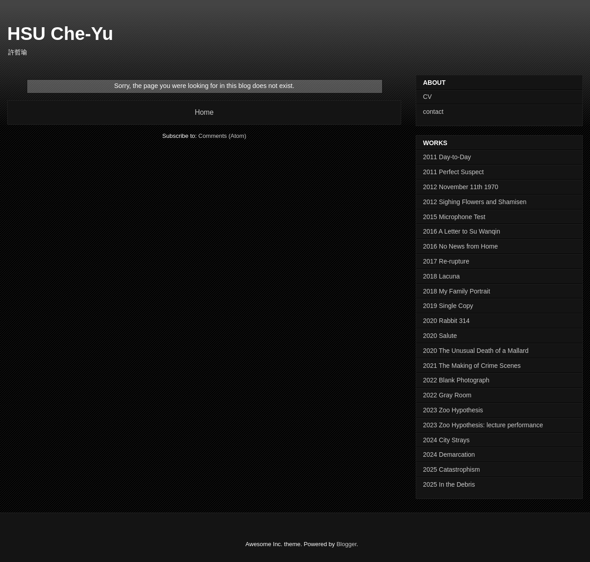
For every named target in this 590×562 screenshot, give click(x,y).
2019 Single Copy (448, 305)
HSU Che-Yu (60, 34)
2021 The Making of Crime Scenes (472, 365)
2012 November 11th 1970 (460, 187)
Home (204, 112)
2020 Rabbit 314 (446, 320)
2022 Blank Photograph (456, 380)
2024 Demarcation (449, 454)
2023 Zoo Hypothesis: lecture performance (483, 425)
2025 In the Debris (449, 484)
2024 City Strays (446, 440)
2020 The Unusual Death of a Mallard (475, 350)
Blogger (346, 544)
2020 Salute (440, 335)
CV (427, 96)
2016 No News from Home (460, 246)
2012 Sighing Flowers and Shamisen (474, 201)
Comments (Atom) (222, 135)
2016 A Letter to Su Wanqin (461, 231)
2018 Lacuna (441, 276)
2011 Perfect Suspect (453, 172)
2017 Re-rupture (446, 261)
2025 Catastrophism (451, 469)
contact (433, 111)
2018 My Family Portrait (456, 291)
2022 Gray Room (447, 395)
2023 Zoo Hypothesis (453, 410)
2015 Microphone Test (454, 216)
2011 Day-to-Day (447, 157)
